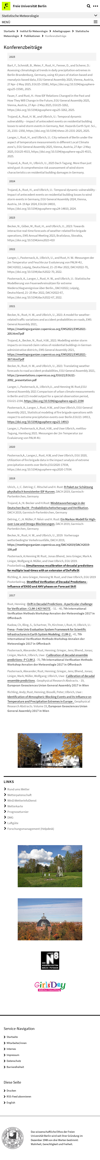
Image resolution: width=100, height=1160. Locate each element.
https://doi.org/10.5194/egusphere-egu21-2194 (54, 401)
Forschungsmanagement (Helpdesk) (30, 829)
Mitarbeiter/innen (17, 1043)
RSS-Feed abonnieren (19, 1096)
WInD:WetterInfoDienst (22, 800)
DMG (10, 817)
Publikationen (32, 36)
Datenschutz (14, 1061)
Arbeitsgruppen (61, 31)
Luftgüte (12, 823)
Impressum (13, 1055)
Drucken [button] (11, 1090)
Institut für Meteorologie (34, 31)
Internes (11, 1049)
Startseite (9, 31)
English (11, 1102)
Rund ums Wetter (18, 789)
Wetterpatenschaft (19, 795)
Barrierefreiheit (15, 1067)
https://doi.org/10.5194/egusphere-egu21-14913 (37, 422)
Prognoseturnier (18, 812)
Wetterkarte (15, 806)
